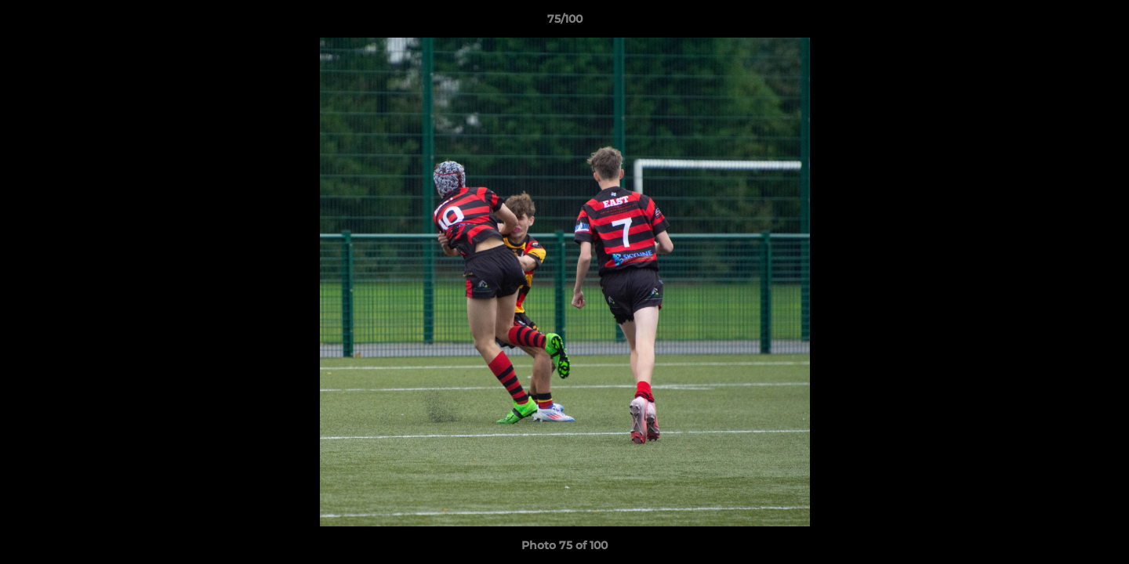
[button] (1100, 23)
